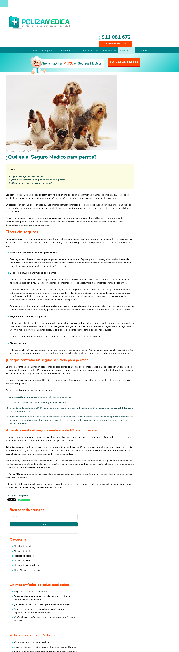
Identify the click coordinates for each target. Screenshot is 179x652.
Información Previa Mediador (145, 642)
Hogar (126, 608)
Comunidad (156, 608)
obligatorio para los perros (38, 233)
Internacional (17, 625)
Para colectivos (18, 615)
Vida (125, 611)
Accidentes (156, 618)
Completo (16, 601)
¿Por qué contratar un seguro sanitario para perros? (38, 149)
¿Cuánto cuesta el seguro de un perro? (32, 153)
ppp (91, 233)
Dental (14, 611)
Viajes (154, 615)
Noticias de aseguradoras (143, 104)
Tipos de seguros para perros (27, 146)
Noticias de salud (139, 85)
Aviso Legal (130, 639)
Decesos (127, 615)
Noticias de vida (139, 99)
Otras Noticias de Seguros (144, 108)
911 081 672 (154, 4)
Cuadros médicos (75, 605)
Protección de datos (148, 639)
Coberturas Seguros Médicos (81, 608)
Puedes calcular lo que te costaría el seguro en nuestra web (47, 451)
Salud (126, 601)
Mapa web (164, 642)
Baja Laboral (157, 601)
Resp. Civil (128, 618)
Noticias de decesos (141, 94)
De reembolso (18, 605)
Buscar (148, 63)
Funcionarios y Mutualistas (24, 621)
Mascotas (155, 611)
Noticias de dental (140, 89)
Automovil (156, 605)
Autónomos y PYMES (21, 618)
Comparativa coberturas (79, 601)
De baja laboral (18, 608)
